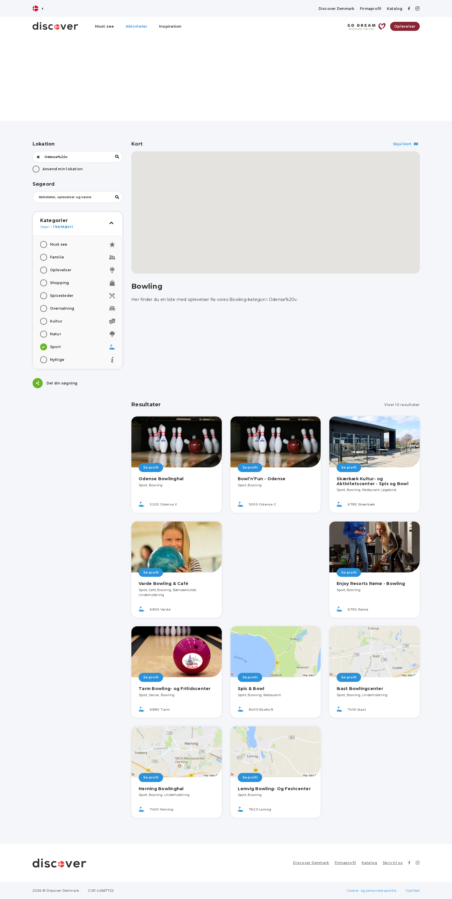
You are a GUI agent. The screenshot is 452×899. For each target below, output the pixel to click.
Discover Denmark (337, 8)
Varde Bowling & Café (163, 583)
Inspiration (170, 26)
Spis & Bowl (251, 688)
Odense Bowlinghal (161, 478)
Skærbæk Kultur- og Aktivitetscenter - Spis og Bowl (372, 481)
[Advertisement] (226, 80)
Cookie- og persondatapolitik (371, 890)
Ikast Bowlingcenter (360, 688)
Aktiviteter (137, 26)
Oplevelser (405, 26)
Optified (412, 890)
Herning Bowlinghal (161, 788)
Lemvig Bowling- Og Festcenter (274, 788)
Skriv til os (393, 863)
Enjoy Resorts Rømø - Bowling (371, 583)
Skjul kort (405, 144)
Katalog (395, 8)
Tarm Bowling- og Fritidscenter (175, 688)
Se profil (150, 467)
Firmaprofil (371, 8)
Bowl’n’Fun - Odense (262, 478)
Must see (104, 26)
